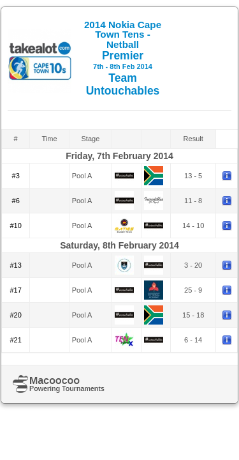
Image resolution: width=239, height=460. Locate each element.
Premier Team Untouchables (122, 58)
